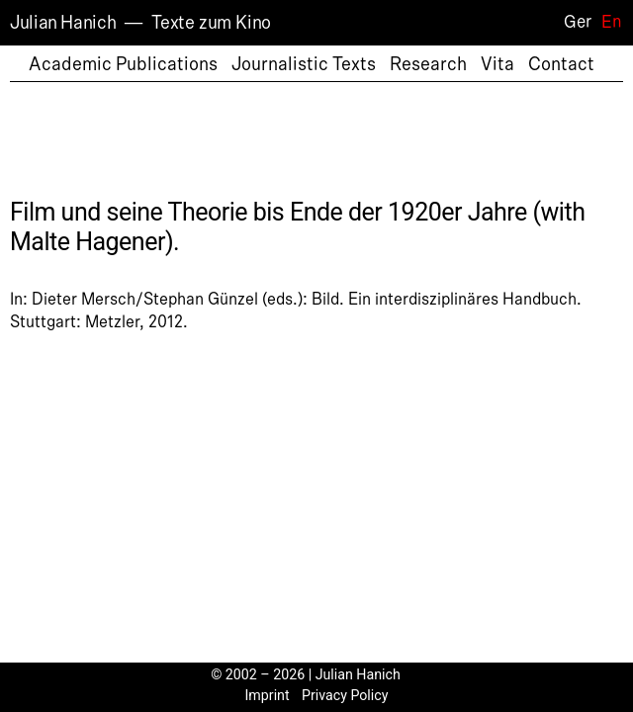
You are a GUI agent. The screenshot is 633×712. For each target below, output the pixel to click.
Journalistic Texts (303, 64)
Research (428, 64)
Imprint (267, 695)
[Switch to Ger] (571, 22)
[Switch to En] (606, 22)
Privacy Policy (345, 695)
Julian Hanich (63, 23)
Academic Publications (123, 64)
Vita (497, 64)
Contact (561, 64)
